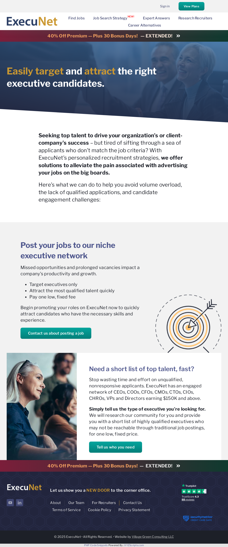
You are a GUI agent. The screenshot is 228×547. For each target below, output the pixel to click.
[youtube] (10, 502)
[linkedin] (19, 502)
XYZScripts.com (134, 545)
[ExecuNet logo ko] (24, 484)
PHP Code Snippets (96, 545)
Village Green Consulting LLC (153, 537)
